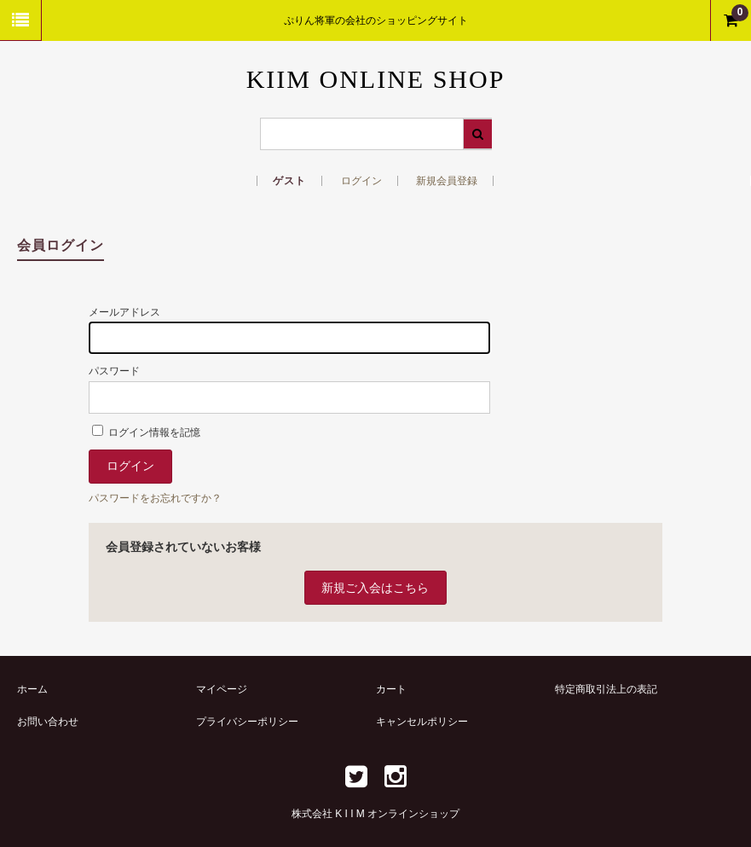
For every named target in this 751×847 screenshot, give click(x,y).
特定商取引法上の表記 (606, 689)
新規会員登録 (446, 181)
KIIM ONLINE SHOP (375, 79)
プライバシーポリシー (247, 722)
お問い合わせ (47, 722)
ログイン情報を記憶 (146, 432)
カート (391, 689)
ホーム (32, 689)
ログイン (361, 181)
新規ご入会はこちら (375, 588)
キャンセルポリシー (422, 722)
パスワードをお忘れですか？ (155, 498)
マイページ (221, 689)
